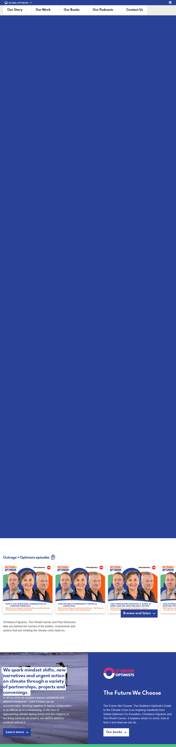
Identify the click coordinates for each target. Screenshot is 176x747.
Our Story (14, 10)
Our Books (71, 10)
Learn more (15, 732)
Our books (114, 732)
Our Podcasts (103, 10)
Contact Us (134, 10)
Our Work (43, 10)
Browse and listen (137, 613)
